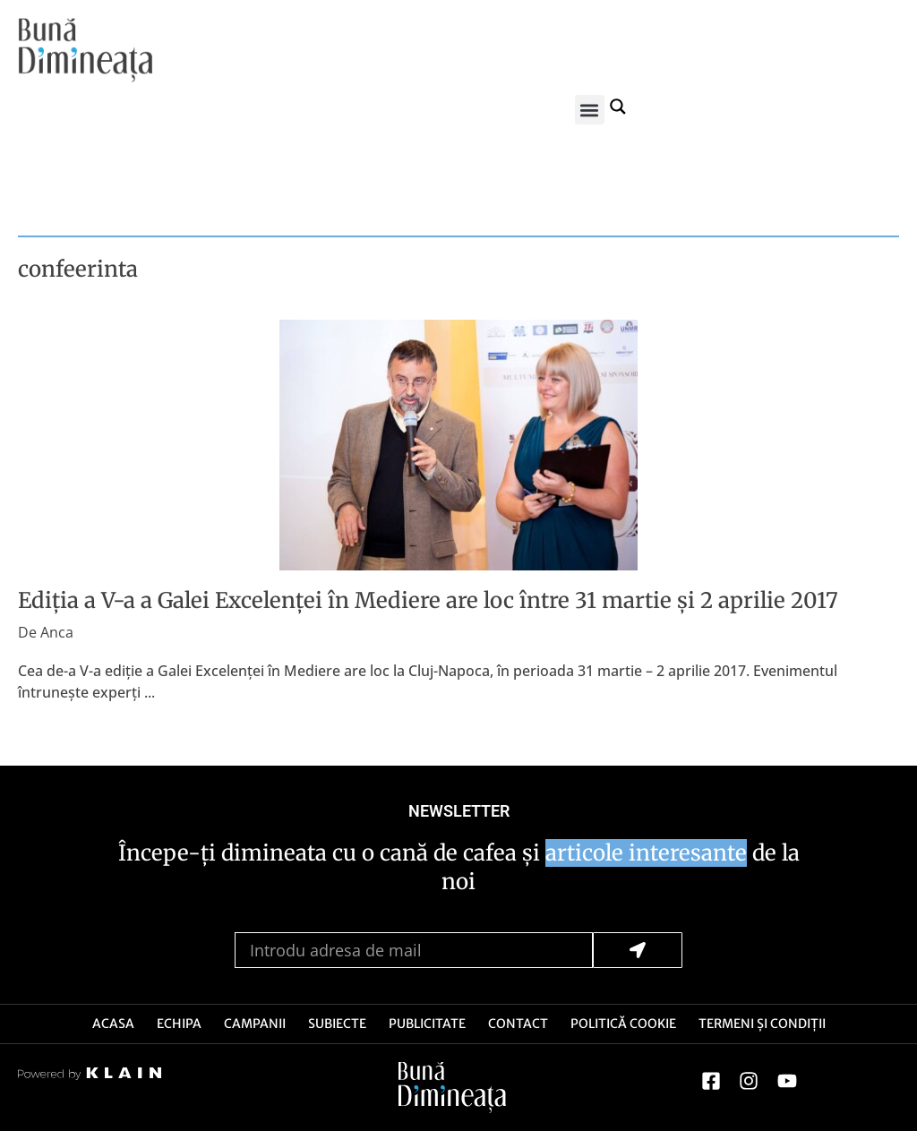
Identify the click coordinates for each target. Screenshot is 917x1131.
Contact (518, 1023)
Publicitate (427, 1023)
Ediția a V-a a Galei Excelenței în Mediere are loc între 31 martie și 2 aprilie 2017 (428, 600)
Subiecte (337, 1023)
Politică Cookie (623, 1023)
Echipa (179, 1023)
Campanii (255, 1023)
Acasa (113, 1023)
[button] (589, 109)
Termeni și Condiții (762, 1023)
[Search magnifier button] (618, 105)
